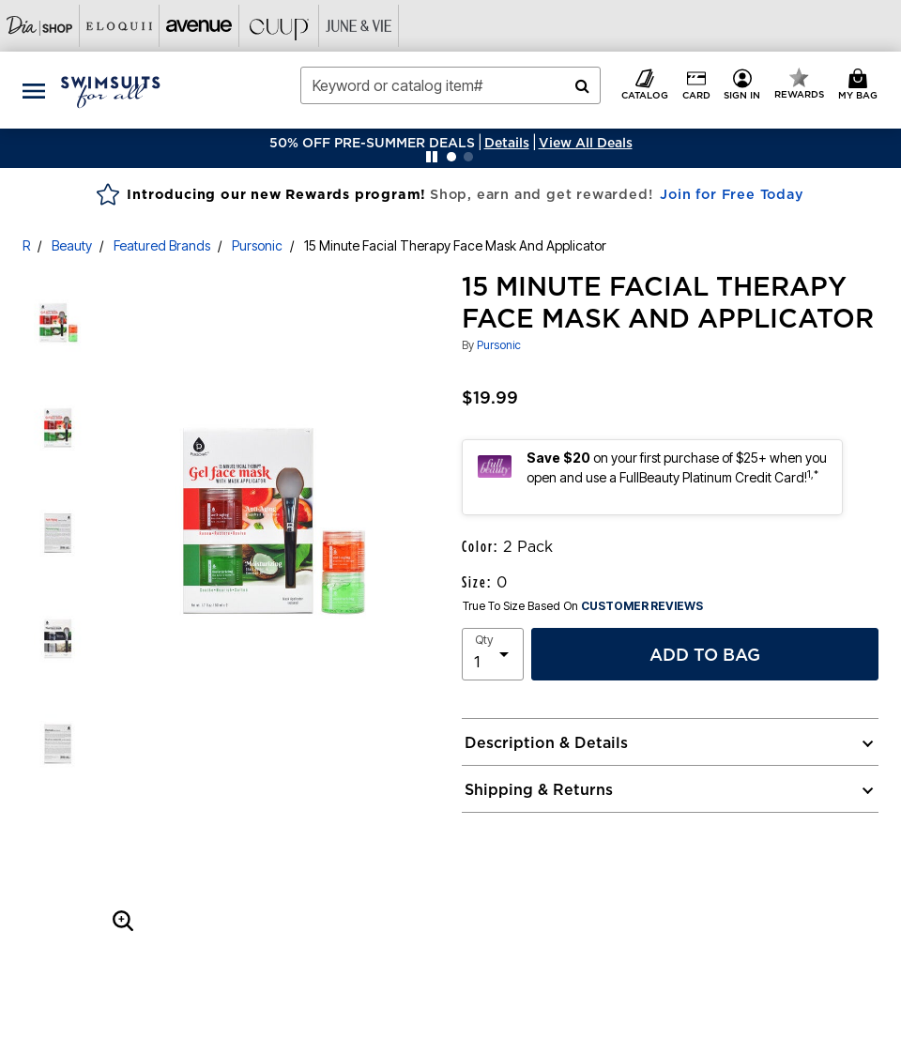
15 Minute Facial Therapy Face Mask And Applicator (455, 245)
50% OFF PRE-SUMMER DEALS (372, 142)
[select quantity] (493, 654)
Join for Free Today (731, 194)
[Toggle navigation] (34, 90)
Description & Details (546, 742)
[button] (506, 142)
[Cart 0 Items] (861, 85)
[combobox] (450, 85)
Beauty (72, 245)
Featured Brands (162, 245)
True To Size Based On (583, 606)
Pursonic (257, 245)
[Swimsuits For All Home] (110, 90)
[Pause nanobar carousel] (431, 156)
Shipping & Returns (539, 789)
